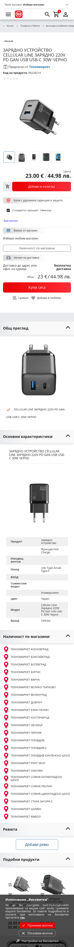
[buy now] (37, 287)
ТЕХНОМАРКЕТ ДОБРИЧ (22, 703)
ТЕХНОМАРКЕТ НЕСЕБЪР (23, 725)
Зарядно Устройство (48, 541)
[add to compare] (12, 884)
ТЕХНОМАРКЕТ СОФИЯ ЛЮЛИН (27, 786)
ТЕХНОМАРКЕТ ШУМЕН (22, 809)
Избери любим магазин (20, 238)
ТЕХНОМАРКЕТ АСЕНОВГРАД (25, 649)
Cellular (46, 620)
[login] (65, 14)
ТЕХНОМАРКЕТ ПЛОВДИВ (23, 741)
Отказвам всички (37, 933)
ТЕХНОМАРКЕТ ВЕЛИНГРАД (25, 695)
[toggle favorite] (46, 298)
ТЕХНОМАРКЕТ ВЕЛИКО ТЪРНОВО (29, 687)
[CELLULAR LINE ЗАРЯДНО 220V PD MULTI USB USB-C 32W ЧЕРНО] (54, 883)
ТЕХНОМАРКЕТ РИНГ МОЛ (24, 763)
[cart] (56, 14)
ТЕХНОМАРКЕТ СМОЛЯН (23, 771)
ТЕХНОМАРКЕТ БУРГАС (22, 672)
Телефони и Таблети (28, 25)
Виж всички (11, 220)
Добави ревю (37, 844)
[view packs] (37, 186)
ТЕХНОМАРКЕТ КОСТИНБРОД (26, 718)
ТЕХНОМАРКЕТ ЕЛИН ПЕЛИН (26, 710)
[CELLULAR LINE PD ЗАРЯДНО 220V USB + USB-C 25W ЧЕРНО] (21, 883)
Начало (8, 26)
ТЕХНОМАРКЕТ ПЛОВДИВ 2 (25, 748)
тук (22, 917)
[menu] (8, 14)
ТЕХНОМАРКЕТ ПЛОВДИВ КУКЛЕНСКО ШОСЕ (36, 756)
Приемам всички (37, 925)
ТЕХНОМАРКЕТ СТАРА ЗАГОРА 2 (27, 801)
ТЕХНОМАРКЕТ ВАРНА (21, 680)
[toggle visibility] (37, 328)
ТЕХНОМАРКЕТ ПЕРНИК (22, 733)
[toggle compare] (20, 298)
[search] (47, 14)
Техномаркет (39, 66)
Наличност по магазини (37, 248)
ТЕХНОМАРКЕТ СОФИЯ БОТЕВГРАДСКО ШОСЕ (32, 778)
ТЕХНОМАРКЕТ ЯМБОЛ (22, 817)
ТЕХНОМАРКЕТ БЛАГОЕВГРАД (26, 657)
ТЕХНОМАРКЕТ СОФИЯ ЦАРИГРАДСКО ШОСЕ (36, 794)
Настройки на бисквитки (37, 941)
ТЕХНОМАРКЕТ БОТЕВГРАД (24, 665)
